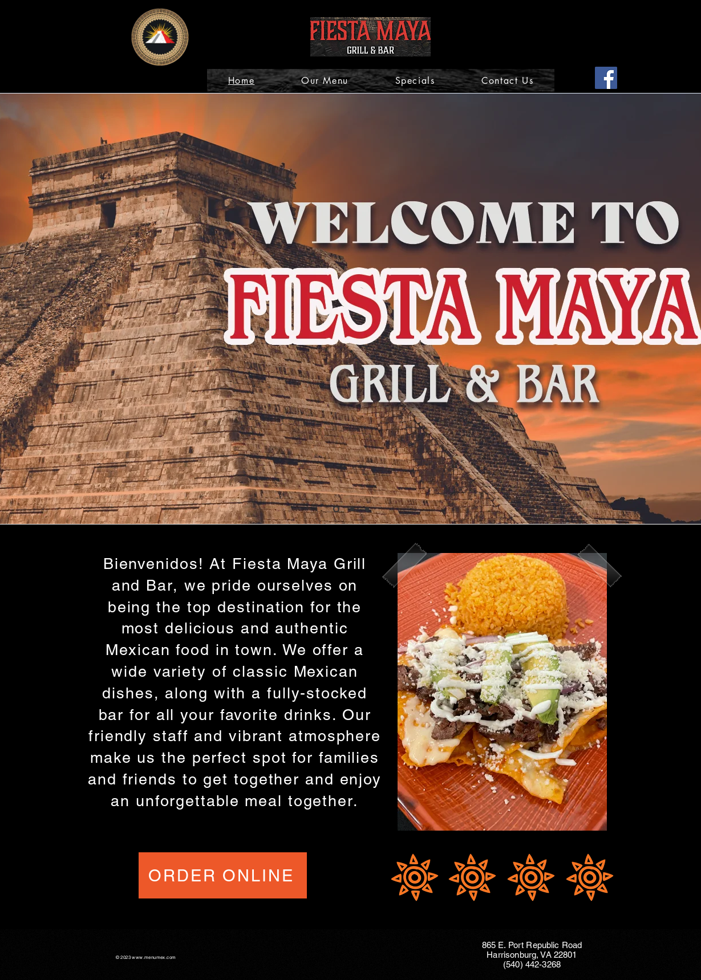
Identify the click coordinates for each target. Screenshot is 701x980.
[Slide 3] (367, 509)
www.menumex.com (154, 957)
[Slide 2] (352, 509)
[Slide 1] (336, 509)
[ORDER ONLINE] (223, 875)
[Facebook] (606, 78)
